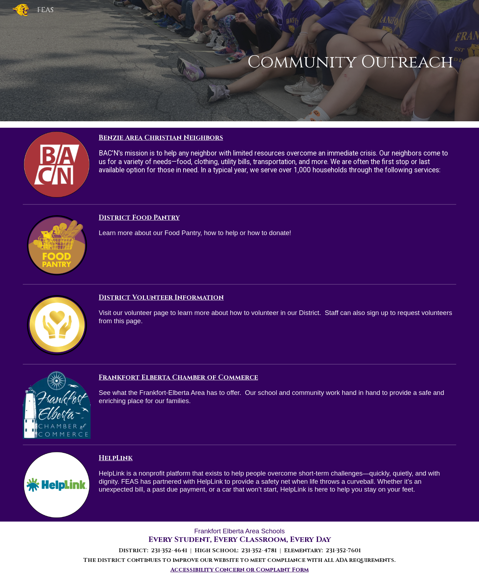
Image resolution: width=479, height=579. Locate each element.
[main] (276, 60)
